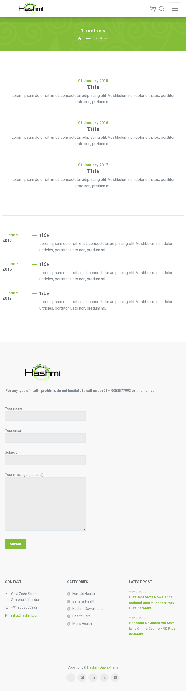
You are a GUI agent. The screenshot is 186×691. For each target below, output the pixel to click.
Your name (45, 412)
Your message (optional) (45, 502)
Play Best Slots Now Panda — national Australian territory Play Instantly (152, 602)
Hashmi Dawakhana (87, 609)
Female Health (83, 594)
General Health (83, 601)
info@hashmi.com (25, 615)
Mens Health (82, 624)
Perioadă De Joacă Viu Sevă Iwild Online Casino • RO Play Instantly (152, 628)
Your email (45, 434)
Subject (45, 456)
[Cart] (152, 8)
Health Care (81, 616)
